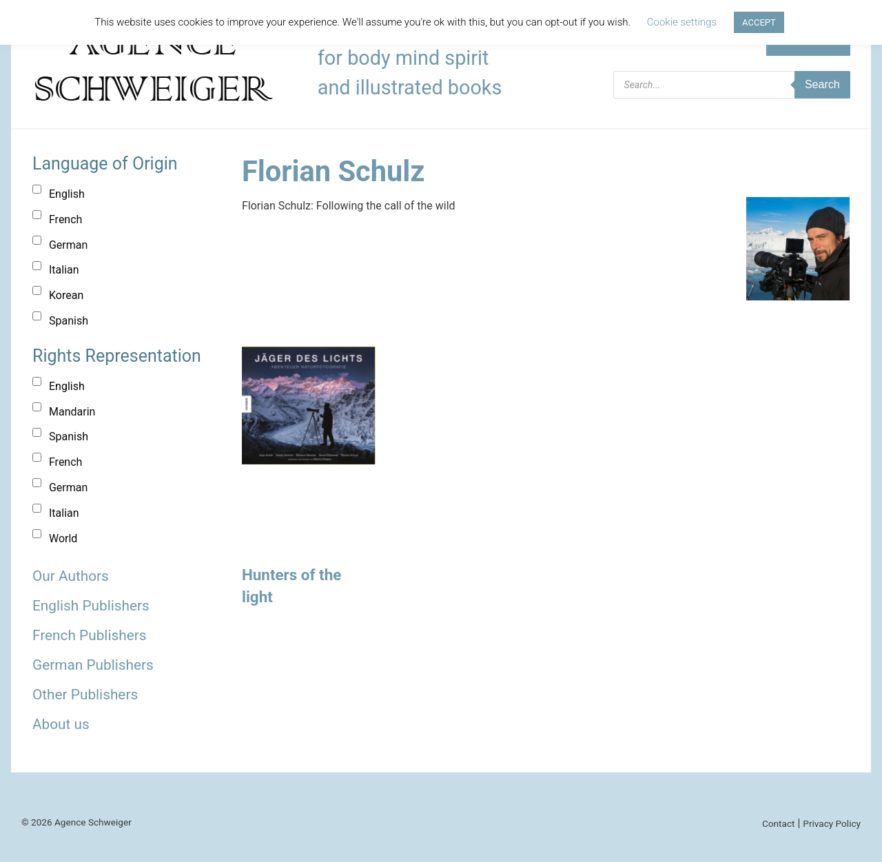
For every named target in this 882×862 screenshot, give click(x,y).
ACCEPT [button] (759, 22)
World (63, 538)
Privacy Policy (832, 823)
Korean (66, 295)
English (67, 194)
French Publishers (89, 635)
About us (61, 724)
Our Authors (70, 576)
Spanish (68, 320)
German (68, 245)
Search (822, 84)
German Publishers (93, 665)
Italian (64, 269)
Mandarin (72, 411)
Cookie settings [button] (682, 22)
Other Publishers (85, 694)
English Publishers (91, 605)
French (65, 219)
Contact (778, 823)
